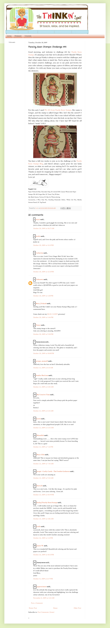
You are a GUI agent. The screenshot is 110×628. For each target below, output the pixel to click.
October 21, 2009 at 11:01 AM (43, 387)
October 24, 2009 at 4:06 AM (43, 519)
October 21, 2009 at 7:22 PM (43, 447)
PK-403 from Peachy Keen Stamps (57, 110)
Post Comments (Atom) (46, 612)
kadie (38, 526)
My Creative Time (43, 395)
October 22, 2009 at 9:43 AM (43, 478)
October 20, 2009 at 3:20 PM (43, 296)
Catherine (39, 253)
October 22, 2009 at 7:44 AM (43, 464)
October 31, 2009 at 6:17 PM (43, 579)
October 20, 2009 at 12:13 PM (43, 245)
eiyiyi (38, 219)
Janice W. (40, 546)
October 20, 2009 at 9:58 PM (43, 334)
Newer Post (33, 608)
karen (38, 419)
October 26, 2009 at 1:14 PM (43, 538)
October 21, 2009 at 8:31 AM (43, 368)
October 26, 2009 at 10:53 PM (43, 555)
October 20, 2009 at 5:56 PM (43, 317)
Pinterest (18, 36)
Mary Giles (40, 454)
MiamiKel (40, 435)
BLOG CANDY (52, 314)
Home (9, 36)
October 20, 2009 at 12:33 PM (43, 272)
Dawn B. (39, 486)
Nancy (38, 325)
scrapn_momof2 (42, 361)
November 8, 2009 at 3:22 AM (43, 598)
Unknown (39, 279)
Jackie (38, 236)
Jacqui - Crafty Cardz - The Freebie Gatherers (53, 471)
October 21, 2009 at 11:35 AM (43, 428)
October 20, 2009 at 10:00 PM (43, 353)
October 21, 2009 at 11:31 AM (43, 411)
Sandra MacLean (42, 375)
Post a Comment (37, 603)
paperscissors (42, 586)
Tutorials (28, 36)
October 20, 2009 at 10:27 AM (43, 228)
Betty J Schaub (41, 303)
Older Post (77, 608)
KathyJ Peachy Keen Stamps (46, 502)
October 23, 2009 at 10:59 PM (43, 495)
